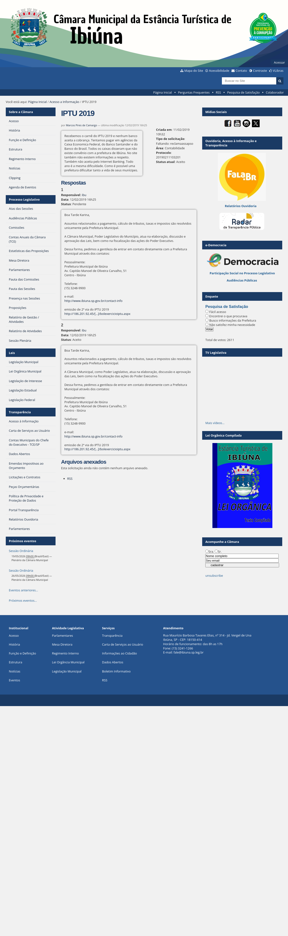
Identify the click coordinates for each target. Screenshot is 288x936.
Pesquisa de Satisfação (243, 92)
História (14, 644)
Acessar (279, 62)
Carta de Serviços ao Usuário (122, 644)
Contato (241, 70)
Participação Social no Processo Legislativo (242, 273)
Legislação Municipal (66, 671)
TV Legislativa (215, 352)
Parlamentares (62, 635)
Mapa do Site (193, 70)
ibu (84, 195)
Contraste (260, 70)
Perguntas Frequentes (193, 92)
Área (159, 148)
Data (65, 199)
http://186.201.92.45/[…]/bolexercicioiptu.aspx (97, 314)
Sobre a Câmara (21, 112)
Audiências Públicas (242, 280)
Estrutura (15, 662)
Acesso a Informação (64, 102)
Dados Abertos (112, 662)
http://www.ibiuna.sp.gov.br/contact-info (93, 301)
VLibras (278, 70)
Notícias (14, 671)
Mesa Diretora (62, 644)
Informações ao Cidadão (119, 653)
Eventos (14, 680)
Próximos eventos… (23, 600)
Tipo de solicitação (170, 139)
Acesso (14, 635)
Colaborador (275, 92)
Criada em (164, 129)
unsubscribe (214, 575)
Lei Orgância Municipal (68, 662)
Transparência (20, 412)
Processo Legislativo (24, 199)
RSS (218, 92)
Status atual (165, 162)
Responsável (70, 195)
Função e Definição (22, 653)
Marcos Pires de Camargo (81, 125)
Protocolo (163, 152)
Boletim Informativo (116, 671)
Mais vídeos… (215, 423)
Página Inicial (162, 92)
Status (66, 204)
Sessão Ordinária (21, 551)
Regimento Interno (65, 653)
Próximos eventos (22, 541)
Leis (12, 353)
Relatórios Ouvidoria (241, 206)
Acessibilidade (219, 70)
